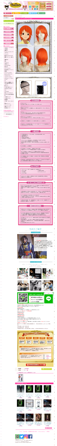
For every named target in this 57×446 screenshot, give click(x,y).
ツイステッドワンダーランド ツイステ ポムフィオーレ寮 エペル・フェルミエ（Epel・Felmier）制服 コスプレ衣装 (20, 391)
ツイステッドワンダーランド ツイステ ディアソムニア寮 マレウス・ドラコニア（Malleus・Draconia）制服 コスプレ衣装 (20, 405)
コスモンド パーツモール (9, 47)
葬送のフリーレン (7, 103)
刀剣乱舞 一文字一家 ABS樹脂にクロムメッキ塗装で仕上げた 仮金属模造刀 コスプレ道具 (47, 405)
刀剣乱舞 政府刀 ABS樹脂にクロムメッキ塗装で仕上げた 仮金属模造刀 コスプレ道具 (29, 419)
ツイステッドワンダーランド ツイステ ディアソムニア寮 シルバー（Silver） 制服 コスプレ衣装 (47, 391)
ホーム (16, 15)
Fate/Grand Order (7, 65)
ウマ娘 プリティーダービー (9, 102)
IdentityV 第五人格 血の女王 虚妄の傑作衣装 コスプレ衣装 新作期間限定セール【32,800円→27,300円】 (47, 420)
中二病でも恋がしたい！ (9, 87)
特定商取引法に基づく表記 (33, 431)
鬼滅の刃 (6, 50)
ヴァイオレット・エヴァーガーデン (9, 79)
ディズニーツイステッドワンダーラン (9, 52)
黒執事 (6, 71)
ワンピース (6, 54)
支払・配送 (25, 431)
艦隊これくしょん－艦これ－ (9, 58)
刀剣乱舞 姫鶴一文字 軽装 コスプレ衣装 (39, 404)
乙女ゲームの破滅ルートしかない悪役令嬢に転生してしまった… (9, 83)
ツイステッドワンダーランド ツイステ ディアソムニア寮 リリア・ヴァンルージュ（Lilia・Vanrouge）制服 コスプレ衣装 (29, 391)
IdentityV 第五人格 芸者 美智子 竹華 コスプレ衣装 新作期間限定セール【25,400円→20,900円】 (38, 419)
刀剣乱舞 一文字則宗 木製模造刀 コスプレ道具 (30, 404)
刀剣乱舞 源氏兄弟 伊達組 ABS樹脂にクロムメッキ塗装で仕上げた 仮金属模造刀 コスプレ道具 (21, 420)
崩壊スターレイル (7, 106)
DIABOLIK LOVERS (8, 88)
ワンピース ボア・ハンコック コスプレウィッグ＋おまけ (20, 378)
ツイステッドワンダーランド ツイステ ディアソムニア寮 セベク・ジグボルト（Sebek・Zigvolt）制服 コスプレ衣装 (38, 391)
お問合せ (48, 431)
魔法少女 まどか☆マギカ (9, 55)
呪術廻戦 (6, 99)
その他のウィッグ (7, 96)
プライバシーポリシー (41, 431)
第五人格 (6, 66)
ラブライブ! (7, 62)
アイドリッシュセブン (8, 72)
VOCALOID (7, 91)
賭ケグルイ (6, 85)
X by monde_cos (6, 116)
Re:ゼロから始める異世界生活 (9, 95)
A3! (5, 80)
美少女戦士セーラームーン (9, 69)
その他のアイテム (7, 98)
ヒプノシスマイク (7, 68)
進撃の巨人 (6, 59)
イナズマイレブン (7, 75)
